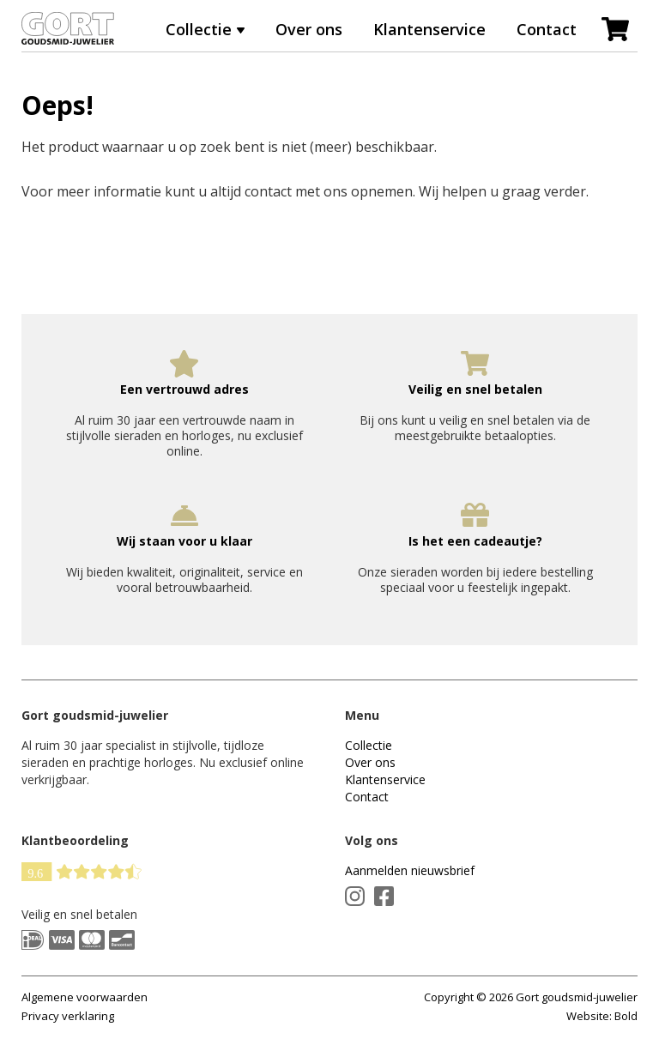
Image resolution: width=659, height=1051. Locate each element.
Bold (626, 1016)
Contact (547, 29)
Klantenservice (429, 29)
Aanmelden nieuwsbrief (410, 870)
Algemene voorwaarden (84, 997)
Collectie (199, 29)
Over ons (308, 29)
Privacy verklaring (67, 1016)
